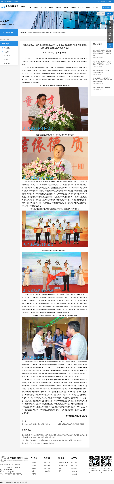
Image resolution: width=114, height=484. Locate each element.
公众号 (110, 39)
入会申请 (74, 465)
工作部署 (47, 468)
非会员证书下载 (62, 465)
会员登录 (106, 7)
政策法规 (51, 7)
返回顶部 (110, 45)
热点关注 (47, 462)
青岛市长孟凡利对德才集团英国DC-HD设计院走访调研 (38, 443)
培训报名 (60, 471)
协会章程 (33, 465)
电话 (110, 22)
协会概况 (33, 462)
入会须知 (74, 462)
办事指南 (33, 471)
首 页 (29, 7)
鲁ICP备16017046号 (22, 482)
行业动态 (43, 7)
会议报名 (60, 468)
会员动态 (7, 39)
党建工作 (58, 7)
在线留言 (109, 1)
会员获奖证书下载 (63, 462)
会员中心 (74, 471)
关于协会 (95, 7)
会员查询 (74, 468)
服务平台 (80, 7)
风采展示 (73, 7)
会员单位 (88, 7)
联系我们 (101, 1)
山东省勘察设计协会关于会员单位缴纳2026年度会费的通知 (43, 32)
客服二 (110, 33)
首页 (1, 39)
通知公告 (36, 7)
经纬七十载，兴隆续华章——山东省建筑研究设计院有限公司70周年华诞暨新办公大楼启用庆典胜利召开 (52, 440)
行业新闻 (47, 465)
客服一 (110, 28)
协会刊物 (66, 7)
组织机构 (33, 468)
